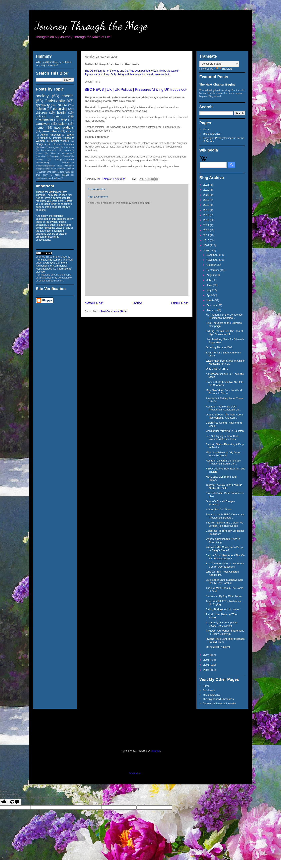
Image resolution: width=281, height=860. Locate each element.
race (64, 120)
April (209, 295)
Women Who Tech (47, 172)
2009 (206, 245)
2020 (206, 194)
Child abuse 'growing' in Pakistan (225, 430)
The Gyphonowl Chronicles (218, 699)
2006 (206, 659)
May (209, 290)
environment (44, 120)
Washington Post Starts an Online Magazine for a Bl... (225, 362)
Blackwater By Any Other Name (224, 596)
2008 (206, 250)
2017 (206, 210)
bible (42, 147)
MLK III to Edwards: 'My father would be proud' (223, 454)
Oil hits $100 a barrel (218, 646)
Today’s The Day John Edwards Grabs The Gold (224, 486)
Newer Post (94, 303)
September (213, 270)
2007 (206, 654)
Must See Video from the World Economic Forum (224, 392)
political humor (49, 116)
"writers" (67, 156)
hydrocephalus (48, 150)
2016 (206, 215)
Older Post (179, 303)
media (68, 95)
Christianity (54, 100)
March (210, 300)
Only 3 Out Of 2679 (217, 368)
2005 (206, 664)
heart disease (62, 175)
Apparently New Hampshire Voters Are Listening (221, 624)
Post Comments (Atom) (114, 311)
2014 (206, 225)
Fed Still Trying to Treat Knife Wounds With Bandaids (222, 438)
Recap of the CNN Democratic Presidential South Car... (223, 462)
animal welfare (60, 140)
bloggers (41, 144)
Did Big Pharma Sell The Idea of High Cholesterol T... (224, 333)
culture (62, 105)
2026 (206, 184)
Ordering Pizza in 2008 (219, 347)
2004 (206, 669)
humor (40, 127)
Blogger (155, 750)
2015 (206, 219)
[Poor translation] (14, 802)
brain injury (42, 175)
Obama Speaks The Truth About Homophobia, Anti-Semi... (224, 416)
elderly (70, 131)
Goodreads (209, 690)
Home (137, 303)
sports (70, 134)
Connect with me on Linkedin (219, 703)
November (212, 259)
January (211, 310)
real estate (56, 144)
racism (62, 123)
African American (50, 134)
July (209, 279)
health (61, 112)
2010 (206, 240)
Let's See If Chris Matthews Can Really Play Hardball (224, 581)
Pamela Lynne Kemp (48, 259)
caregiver (54, 147)
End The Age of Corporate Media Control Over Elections (225, 565)
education (69, 147)
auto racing (65, 172)
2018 (206, 204)
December (212, 254)
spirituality (43, 105)
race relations (64, 127)
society (42, 95)
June (209, 285)
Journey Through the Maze (91, 25)
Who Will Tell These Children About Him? (222, 573)
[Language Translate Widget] (219, 64)
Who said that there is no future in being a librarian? (54, 64)
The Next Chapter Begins (217, 84)
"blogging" (54, 156)
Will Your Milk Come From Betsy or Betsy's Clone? (224, 549)
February (212, 305)
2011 (206, 235)
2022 (206, 189)
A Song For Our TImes (219, 509)
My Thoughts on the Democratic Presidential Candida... (224, 316)
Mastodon (135, 773)
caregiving (60, 108)
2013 (206, 230)
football (44, 137)
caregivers (43, 123)
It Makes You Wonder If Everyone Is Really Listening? (225, 632)
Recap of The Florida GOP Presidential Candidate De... (223, 408)
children (41, 112)
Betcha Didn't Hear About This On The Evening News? (225, 557)
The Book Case (212, 133)
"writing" (39, 159)
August (210, 275)
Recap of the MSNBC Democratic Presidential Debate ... (225, 516)
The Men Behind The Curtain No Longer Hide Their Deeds (224, 524)
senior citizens (50, 131)
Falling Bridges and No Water (223, 609)
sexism (70, 144)
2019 (206, 199)
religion (41, 108)
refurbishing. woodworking (48, 178)
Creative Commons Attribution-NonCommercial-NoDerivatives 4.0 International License (53, 267)
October (211, 264)
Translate (223, 68)
